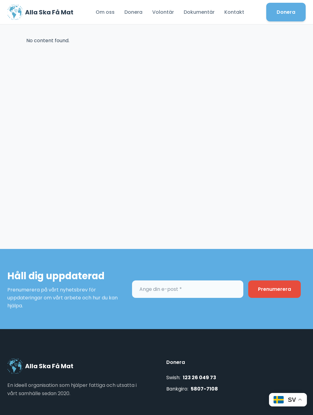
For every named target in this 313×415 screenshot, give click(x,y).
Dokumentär (199, 12)
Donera (133, 12)
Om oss (105, 12)
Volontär (163, 12)
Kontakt (234, 12)
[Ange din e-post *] (187, 289)
